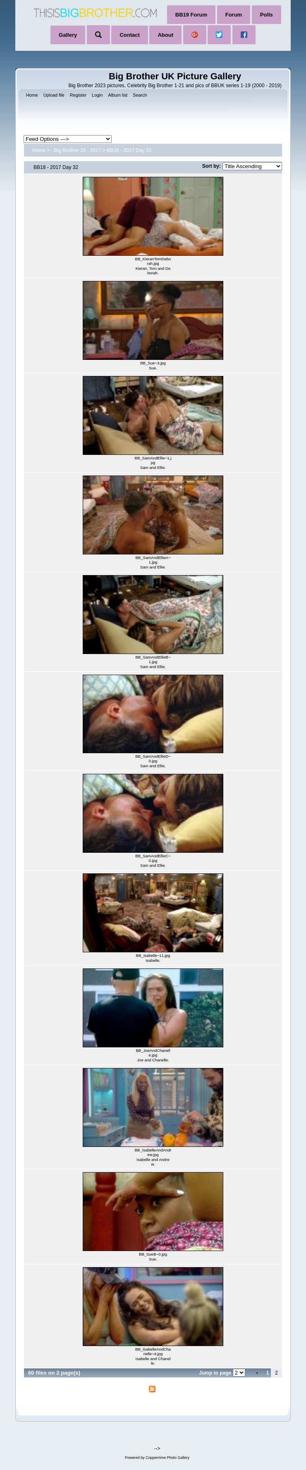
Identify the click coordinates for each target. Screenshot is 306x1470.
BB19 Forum (191, 15)
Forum (233, 15)
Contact (129, 35)
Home (38, 150)
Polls (266, 15)
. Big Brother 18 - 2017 (76, 150)
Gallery (68, 35)
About (165, 35)
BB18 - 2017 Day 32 (129, 150)
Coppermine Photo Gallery (167, 1458)
